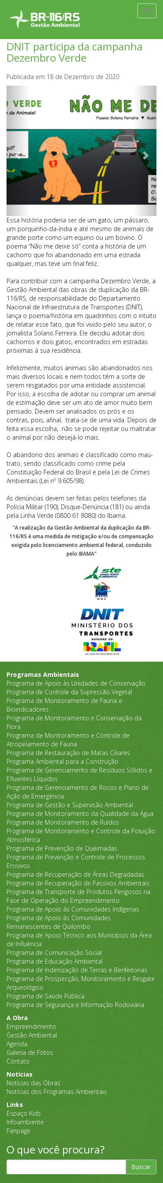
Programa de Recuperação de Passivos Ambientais (78, 883)
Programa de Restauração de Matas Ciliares (68, 753)
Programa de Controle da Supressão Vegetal (69, 692)
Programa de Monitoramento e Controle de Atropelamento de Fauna (68, 739)
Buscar (141, 1167)
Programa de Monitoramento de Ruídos (63, 822)
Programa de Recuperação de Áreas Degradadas (75, 874)
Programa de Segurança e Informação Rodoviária (75, 1005)
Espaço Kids (24, 1113)
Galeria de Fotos (30, 1052)
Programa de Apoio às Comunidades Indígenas (73, 909)
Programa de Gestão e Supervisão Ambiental (70, 805)
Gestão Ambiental (32, 1035)
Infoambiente (25, 1122)
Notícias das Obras (33, 1083)
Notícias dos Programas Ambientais (57, 1091)
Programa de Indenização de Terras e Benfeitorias (77, 970)
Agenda (17, 1044)
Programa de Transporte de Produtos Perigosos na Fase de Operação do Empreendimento (78, 896)
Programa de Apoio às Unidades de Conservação (76, 683)
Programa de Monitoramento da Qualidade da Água (80, 813)
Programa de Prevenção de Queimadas (62, 848)
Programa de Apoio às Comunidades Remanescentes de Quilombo (59, 922)
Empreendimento (31, 1026)
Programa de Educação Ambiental (55, 961)
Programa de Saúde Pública (45, 996)
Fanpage (18, 1131)
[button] (18, 151)
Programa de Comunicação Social (54, 952)
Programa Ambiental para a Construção (62, 761)
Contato (18, 1061)
